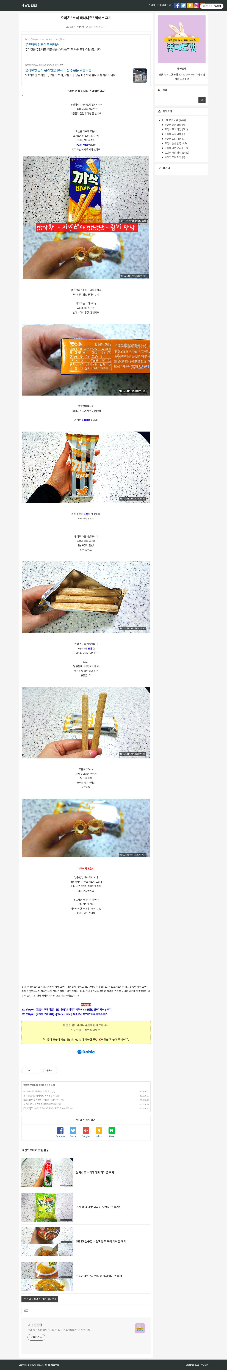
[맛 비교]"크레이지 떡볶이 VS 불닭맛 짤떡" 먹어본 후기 (46, 1108)
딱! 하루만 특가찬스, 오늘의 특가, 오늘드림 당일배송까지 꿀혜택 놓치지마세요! (70, 75)
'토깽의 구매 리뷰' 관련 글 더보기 (39, 1299)
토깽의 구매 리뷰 (77, 27)
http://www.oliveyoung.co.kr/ (41, 65)
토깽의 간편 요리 (176, 148)
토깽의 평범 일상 (174, 125)
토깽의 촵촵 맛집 (175, 143)
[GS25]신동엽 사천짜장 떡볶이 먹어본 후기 (41, 1100)
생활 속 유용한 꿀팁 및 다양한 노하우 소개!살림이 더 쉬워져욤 (58, 1330)
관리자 (151, 5)
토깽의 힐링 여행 (175, 139)
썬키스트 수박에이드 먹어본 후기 (37, 1091)
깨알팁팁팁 (29, 5)
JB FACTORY (202, 1364)
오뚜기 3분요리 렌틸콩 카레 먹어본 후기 (40, 1104)
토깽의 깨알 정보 (176, 152)
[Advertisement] (86, 949)
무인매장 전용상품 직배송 (42, 45)
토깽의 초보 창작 (174, 157)
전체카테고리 (164, 5)
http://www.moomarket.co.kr (41, 39)
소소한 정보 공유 (173, 120)
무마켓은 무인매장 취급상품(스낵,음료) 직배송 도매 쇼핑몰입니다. (63, 49)
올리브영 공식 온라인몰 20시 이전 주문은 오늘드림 (58, 70)
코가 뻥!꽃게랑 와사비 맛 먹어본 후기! (39, 1096)
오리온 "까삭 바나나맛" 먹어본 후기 (86, 18)
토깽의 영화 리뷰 (174, 134)
